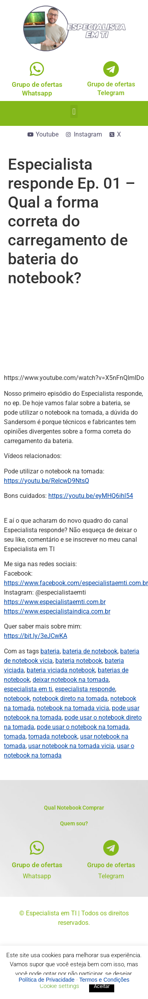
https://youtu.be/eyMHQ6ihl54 (90, 496)
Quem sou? (74, 823)
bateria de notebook (89, 651)
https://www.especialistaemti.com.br (55, 602)
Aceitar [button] (102, 986)
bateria (50, 651)
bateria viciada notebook (61, 670)
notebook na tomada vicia (73, 708)
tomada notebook (52, 736)
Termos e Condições (104, 980)
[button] (74, 111)
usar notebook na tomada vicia (71, 746)
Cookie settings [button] (59, 986)
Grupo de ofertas (37, 865)
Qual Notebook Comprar (74, 807)
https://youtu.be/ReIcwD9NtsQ (46, 481)
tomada (15, 736)
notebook (17, 698)
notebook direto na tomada (70, 698)
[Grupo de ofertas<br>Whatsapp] (37, 69)
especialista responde (85, 689)
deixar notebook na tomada (71, 679)
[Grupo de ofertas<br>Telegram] (111, 69)
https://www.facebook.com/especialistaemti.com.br (76, 583)
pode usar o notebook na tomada (83, 727)
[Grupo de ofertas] (37, 848)
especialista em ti (28, 689)
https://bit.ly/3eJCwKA (35, 636)
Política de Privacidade (46, 980)
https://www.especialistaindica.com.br (57, 611)
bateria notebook (78, 660)
